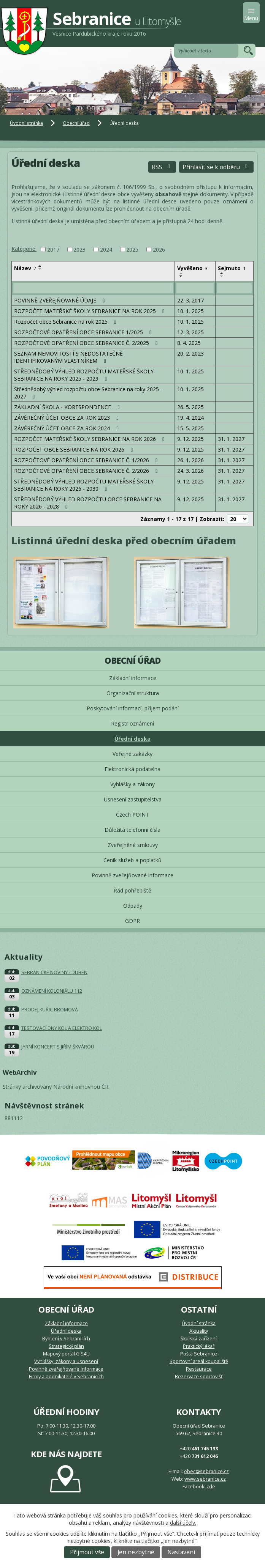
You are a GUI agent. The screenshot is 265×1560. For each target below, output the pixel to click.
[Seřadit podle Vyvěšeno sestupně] (181, 276)
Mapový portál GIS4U (66, 1354)
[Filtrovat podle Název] (93, 288)
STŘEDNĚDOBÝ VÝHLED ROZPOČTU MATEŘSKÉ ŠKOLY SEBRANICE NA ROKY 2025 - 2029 (84, 375)
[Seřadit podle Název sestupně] (40, 269)
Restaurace (199, 1369)
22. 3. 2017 (190, 300)
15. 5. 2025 (190, 428)
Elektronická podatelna (132, 769)
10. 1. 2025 (190, 311)
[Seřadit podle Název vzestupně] (40, 266)
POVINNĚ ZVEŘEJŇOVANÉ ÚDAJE (60, 300)
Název (25, 268)
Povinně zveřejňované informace (132, 875)
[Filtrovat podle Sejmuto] (234, 288)
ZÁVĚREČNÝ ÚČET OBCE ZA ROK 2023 (67, 417)
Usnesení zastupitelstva (133, 799)
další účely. (183, 1522)
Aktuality (198, 1331)
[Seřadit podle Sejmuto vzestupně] (222, 273)
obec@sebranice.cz (206, 1471)
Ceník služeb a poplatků (132, 860)
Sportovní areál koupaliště (199, 1361)
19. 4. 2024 (190, 417)
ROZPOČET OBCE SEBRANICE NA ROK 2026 (74, 449)
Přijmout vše (87, 1552)
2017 (53, 249)
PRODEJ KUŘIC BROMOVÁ (49, 1009)
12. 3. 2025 (190, 332)
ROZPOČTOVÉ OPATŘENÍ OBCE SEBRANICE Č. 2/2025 (87, 342)
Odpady (132, 905)
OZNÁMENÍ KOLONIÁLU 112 (51, 991)
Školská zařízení (199, 1338)
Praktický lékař (198, 1346)
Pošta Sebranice (198, 1354)
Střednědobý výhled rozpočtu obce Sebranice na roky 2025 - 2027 (88, 393)
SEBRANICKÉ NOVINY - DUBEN (54, 972)
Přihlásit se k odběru (216, 167)
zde (210, 1486)
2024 (106, 249)
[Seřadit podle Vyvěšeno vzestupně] (181, 273)
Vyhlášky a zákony (132, 784)
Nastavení (181, 1552)
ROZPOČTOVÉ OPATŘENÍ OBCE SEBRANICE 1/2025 (84, 332)
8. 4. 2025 (189, 342)
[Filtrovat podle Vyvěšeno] (195, 288)
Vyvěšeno (192, 268)
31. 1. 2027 (231, 438)
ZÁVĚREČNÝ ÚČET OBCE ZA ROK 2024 (67, 428)
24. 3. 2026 (190, 470)
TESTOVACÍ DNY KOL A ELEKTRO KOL (61, 1028)
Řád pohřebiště (132, 890)
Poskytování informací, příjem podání (133, 708)
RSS (162, 167)
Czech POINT (132, 814)
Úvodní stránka (26, 123)
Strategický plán (66, 1346)
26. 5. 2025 (190, 407)
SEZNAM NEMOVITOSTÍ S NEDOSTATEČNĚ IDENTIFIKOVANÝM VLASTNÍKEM (68, 357)
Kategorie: (23, 248)
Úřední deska (132, 738)
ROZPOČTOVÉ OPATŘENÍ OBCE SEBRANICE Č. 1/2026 (87, 460)
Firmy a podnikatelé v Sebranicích (66, 1376)
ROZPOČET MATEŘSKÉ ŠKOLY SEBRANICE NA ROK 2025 (90, 311)
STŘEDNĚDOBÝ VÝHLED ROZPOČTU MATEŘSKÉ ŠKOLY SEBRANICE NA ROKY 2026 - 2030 (84, 485)
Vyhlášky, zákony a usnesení (66, 1361)
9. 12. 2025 (190, 438)
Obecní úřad (76, 123)
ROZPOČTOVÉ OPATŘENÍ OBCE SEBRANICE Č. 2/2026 (87, 470)
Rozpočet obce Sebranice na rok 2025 (66, 321)
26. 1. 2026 (190, 460)
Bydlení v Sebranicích (66, 1338)
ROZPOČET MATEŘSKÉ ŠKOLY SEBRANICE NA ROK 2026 (90, 438)
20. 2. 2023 (190, 353)
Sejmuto (232, 268)
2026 (159, 249)
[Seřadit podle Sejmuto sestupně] (222, 276)
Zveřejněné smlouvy (133, 844)
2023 (79, 249)
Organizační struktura (132, 693)
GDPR (132, 920)
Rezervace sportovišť (198, 1376)
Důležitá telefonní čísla (132, 829)
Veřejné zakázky (132, 753)
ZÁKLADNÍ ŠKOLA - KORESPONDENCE (68, 407)
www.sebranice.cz (205, 1479)
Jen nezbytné (135, 1552)
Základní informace (132, 678)
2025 (132, 249)
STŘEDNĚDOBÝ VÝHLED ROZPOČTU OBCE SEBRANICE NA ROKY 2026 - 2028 (88, 503)
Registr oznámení (132, 723)
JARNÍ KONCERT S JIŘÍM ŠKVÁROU (57, 1047)
